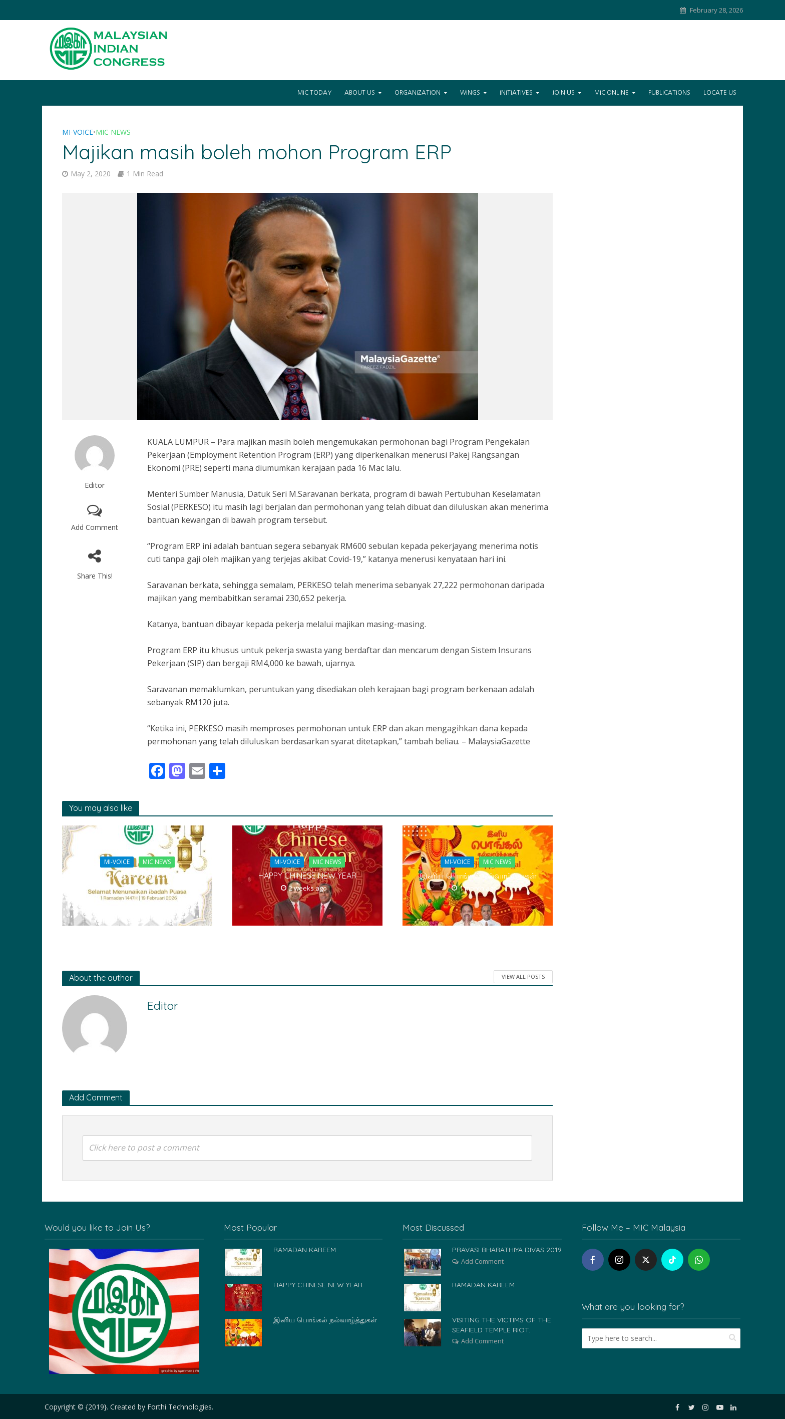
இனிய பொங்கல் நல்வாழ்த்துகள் (478, 876)
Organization (418, 93)
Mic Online (611, 93)
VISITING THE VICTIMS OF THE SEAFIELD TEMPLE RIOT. (501, 1324)
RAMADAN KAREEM (137, 876)
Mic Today (314, 93)
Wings (470, 93)
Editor (95, 485)
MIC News (113, 132)
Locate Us (719, 93)
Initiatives (516, 93)
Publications (669, 93)
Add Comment (94, 527)
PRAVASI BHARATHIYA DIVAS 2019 (507, 1249)
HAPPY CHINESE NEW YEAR (307, 876)
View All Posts (523, 976)
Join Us (563, 93)
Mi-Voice (77, 132)
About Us (359, 93)
